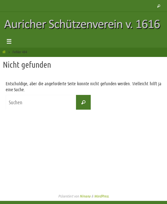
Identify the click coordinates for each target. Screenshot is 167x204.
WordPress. (101, 196)
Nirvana (85, 196)
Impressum (83, 186)
